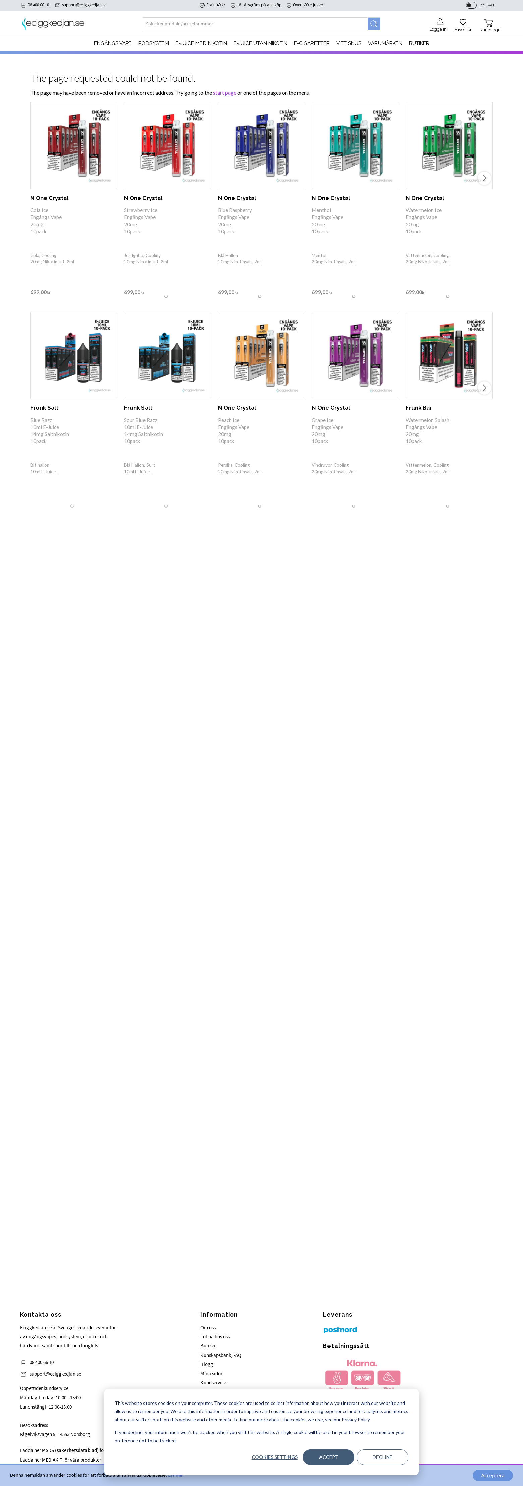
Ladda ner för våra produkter (60, 1460)
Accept (328, 1457)
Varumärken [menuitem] (385, 45)
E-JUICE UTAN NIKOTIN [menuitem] (260, 45)
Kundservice (213, 1383)
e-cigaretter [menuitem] (312, 45)
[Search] (374, 25)
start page (224, 92)
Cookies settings (275, 1457)
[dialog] (261, 1432)
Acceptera (492, 1475)
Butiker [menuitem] (419, 45)
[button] (463, 24)
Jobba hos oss (215, 1337)
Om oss (208, 1328)
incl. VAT (487, 5)
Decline (382, 1457)
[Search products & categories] (255, 25)
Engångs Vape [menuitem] (113, 45)
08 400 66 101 (39, 5)
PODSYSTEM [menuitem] (153, 45)
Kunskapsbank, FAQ (220, 1355)
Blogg (206, 1364)
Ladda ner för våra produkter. (79, 1450)
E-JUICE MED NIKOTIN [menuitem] (201, 45)
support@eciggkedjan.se (84, 5)
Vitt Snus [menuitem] (348, 45)
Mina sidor (211, 1374)
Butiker (208, 1346)
